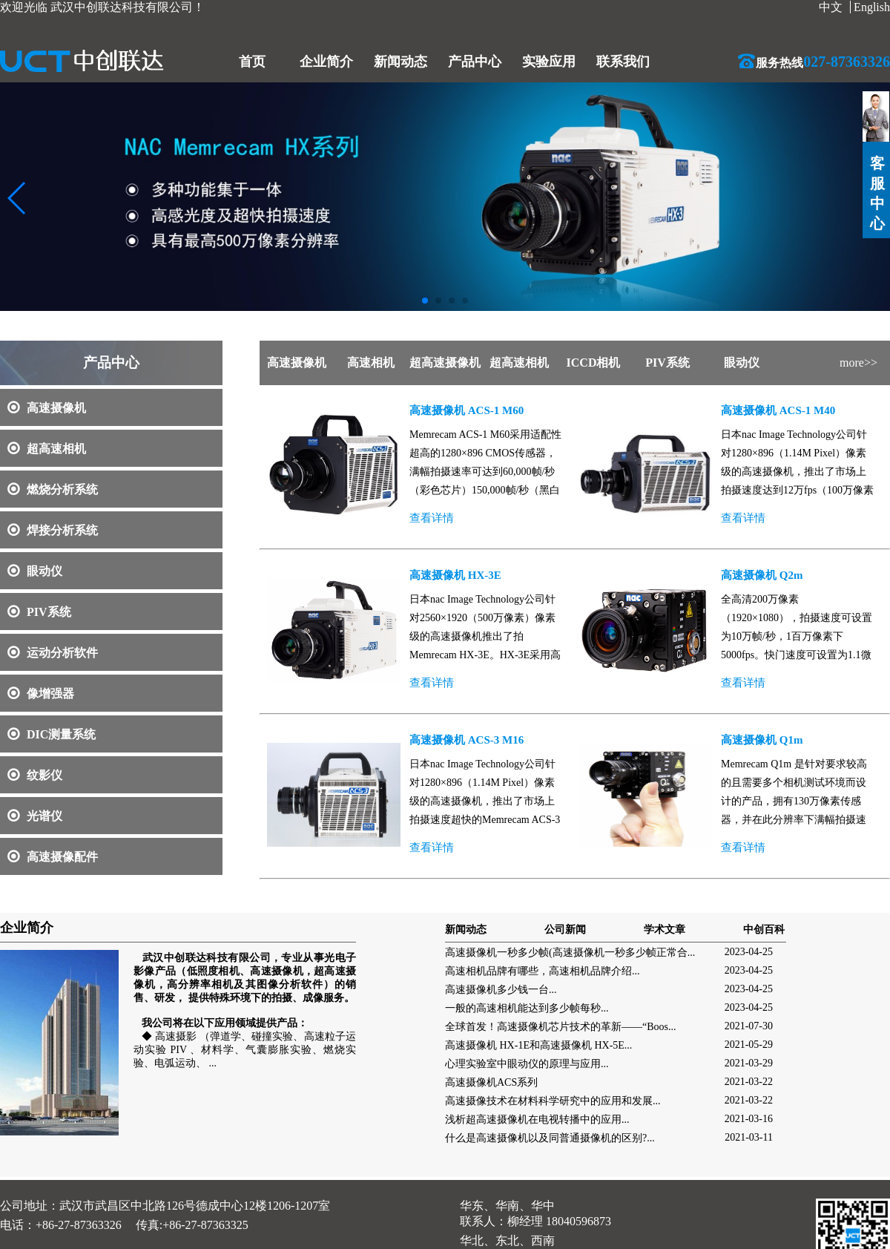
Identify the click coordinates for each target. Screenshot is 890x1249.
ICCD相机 (594, 362)
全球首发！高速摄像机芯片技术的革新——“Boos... (560, 1026)
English (872, 7)
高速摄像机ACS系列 (491, 1082)
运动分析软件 (52, 652)
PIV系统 (39, 612)
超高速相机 (46, 448)
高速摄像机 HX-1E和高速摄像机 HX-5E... (538, 1045)
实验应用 (549, 61)
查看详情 (431, 518)
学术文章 (664, 929)
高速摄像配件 (52, 856)
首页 (252, 61)
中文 (831, 7)
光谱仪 (34, 816)
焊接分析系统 (52, 530)
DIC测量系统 (51, 734)
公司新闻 (565, 929)
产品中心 (474, 61)
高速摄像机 (46, 407)
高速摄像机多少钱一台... (501, 989)
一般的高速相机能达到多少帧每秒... (527, 1008)
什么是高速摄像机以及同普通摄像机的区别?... (550, 1138)
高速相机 (371, 362)
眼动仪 (34, 571)
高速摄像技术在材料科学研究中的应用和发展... (553, 1101)
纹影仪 (34, 775)
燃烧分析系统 (52, 489)
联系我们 (623, 61)
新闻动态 (400, 61)
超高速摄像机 (445, 362)
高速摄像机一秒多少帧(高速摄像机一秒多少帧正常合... (570, 952)
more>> (858, 362)
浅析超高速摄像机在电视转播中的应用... (537, 1119)
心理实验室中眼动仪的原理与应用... (527, 1063)
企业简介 (326, 61)
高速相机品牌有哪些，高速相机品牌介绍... (542, 971)
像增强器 (40, 693)
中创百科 (764, 929)
